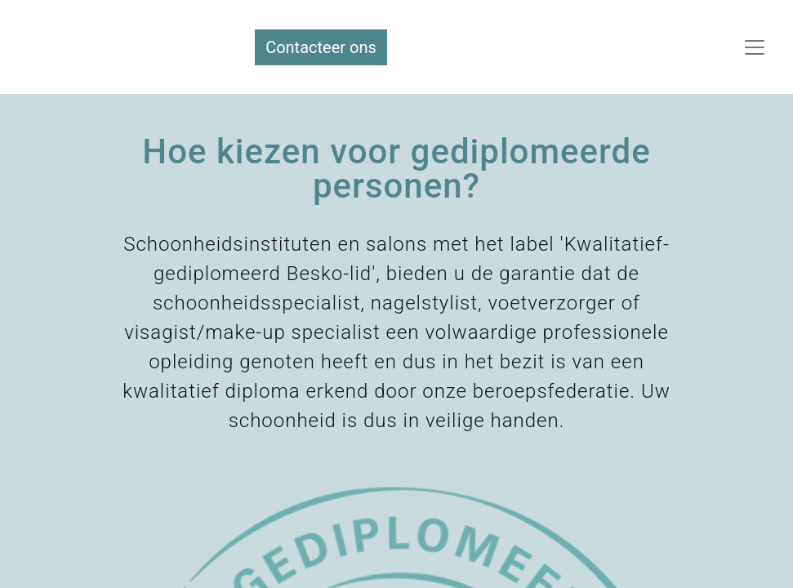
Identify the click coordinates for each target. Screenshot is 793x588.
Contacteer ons (320, 47)
